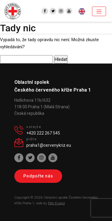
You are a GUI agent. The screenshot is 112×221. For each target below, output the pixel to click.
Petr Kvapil (56, 203)
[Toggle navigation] (99, 11)
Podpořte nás (38, 176)
